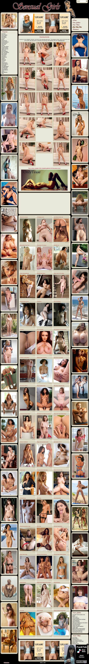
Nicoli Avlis (39, 526)
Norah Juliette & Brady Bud (78, 641)
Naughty (33, 298)
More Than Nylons (5, 52)
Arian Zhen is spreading (58, 357)
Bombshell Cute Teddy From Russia (44, 413)
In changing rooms (40, 217)
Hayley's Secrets (5, 48)
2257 (45, 662)
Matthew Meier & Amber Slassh (78, 628)
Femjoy (3, 45)
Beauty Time (74, 642)
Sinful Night (74, 637)
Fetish (50, 326)
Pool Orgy (22, 610)
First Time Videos (5, 46)
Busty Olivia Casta (23, 554)
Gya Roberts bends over (58, 217)
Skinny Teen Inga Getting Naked (60, 413)
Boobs (50, 242)
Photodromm (4, 57)
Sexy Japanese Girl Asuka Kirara (60, 329)
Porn (51, 411)
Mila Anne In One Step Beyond (78, 629)
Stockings (67, 242)
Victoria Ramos (23, 498)
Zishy (3, 73)
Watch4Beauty (4, 72)
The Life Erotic (4, 68)
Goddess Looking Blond (24, 357)
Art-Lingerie (4, 36)
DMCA (41, 662)
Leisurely (22, 329)
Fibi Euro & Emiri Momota (42, 554)
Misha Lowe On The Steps (59, 273)
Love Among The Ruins (77, 640)
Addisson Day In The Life (42, 357)
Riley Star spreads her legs (25, 526)
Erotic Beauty (4, 40)
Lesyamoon (39, 301)
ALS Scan (3, 33)
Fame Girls (4, 44)
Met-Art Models (5, 51)
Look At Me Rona (75, 620)
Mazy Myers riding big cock (59, 385)
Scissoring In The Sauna (41, 245)
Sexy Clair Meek (40, 329)
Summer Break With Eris (77, 630)
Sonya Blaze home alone (77, 632)
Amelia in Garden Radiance (77, 626)
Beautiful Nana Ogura (41, 273)
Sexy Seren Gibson (23, 385)
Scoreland (4, 60)
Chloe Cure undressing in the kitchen (80, 622)
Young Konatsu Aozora (24, 301)
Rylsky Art (4, 59)
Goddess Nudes (5, 47)
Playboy (3, 58)
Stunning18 (4, 65)
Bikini (34, 495)
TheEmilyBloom (5, 69)
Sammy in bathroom (24, 441)
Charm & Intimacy (76, 621)
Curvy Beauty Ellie (57, 498)
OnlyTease (4, 55)
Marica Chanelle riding (58, 470)
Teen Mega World (5, 66)
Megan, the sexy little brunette (42, 441)
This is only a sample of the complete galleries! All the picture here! (44, 168)
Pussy (67, 439)
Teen (34, 270)
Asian (51, 298)
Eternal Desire (4, 43)
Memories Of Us (75, 643)
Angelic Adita (75, 627)
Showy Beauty (4, 62)
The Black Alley (5, 67)
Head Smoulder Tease (41, 385)
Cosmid (3, 38)
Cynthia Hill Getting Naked (25, 413)
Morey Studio (4, 53)
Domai (3, 39)
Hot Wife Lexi (56, 245)
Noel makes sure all (57, 441)
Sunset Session (23, 582)
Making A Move (75, 638)
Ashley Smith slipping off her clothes (44, 582)
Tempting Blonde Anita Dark (42, 470)
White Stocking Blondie (24, 273)
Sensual (33, 242)
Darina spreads (40, 610)
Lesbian (50, 270)
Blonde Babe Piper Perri (24, 245)
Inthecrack (4, 50)
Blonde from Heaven (24, 217)
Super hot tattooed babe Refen (60, 610)
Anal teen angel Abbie (58, 526)
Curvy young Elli (75, 618)
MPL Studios (4, 54)
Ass (68, 270)
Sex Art (3, 61)
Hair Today (39, 498)
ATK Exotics (4, 37)
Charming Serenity (44, 37)
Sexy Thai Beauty (57, 301)
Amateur (50, 383)
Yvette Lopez (22, 470)
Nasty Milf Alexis (57, 582)
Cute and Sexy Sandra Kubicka (60, 554)
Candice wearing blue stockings (78, 619)
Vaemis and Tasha (76, 625)
